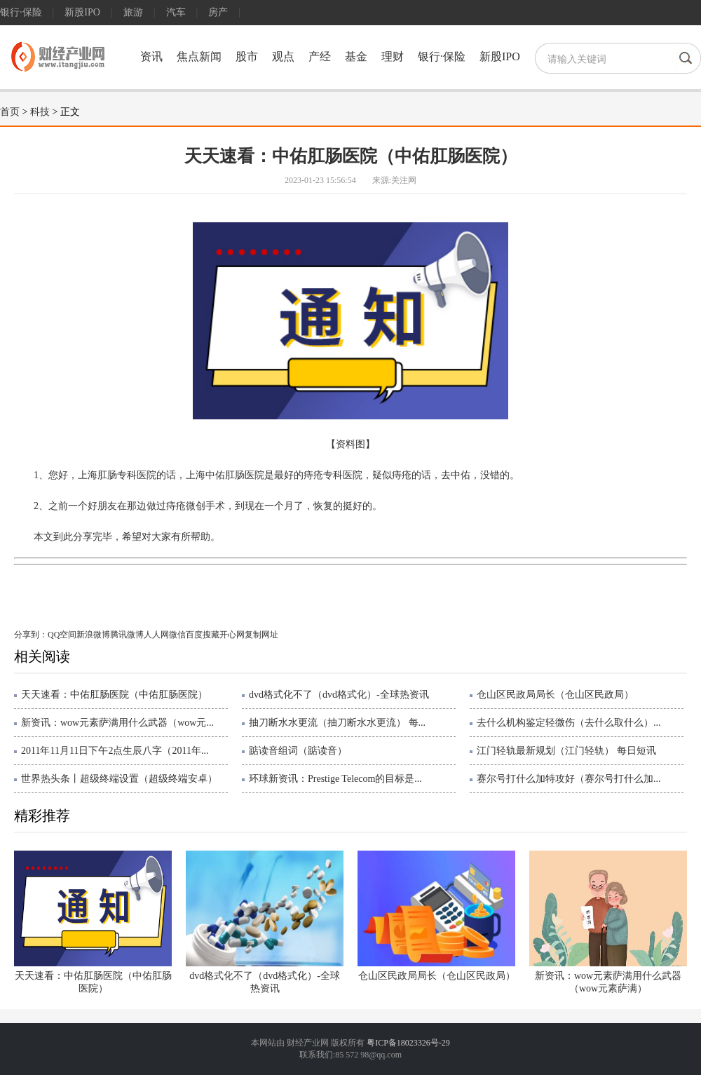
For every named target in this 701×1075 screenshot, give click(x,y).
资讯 (151, 56)
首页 (10, 112)
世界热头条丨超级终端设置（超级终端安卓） (119, 778)
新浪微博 (93, 635)
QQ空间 (62, 635)
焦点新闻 (199, 56)
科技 (40, 112)
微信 (177, 635)
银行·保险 (21, 12)
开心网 (232, 635)
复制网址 (261, 635)
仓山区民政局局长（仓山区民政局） (555, 694)
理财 (392, 56)
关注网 (403, 180)
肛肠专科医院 (208, 585)
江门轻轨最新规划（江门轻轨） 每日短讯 (566, 750)
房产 (218, 12)
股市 (247, 56)
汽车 (176, 12)
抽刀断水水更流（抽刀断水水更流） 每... (337, 722)
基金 (356, 56)
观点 (283, 56)
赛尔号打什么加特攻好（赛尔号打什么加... (569, 778)
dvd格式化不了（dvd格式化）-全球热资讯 (339, 694)
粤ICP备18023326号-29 (408, 1043)
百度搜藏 (202, 635)
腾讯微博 (127, 635)
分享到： (31, 635)
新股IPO (82, 12)
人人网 (156, 635)
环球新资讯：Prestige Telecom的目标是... (335, 778)
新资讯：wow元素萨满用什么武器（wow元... (117, 722)
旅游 (133, 12)
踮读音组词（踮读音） (298, 750)
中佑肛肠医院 (105, 585)
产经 (319, 56)
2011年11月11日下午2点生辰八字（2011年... (114, 750)
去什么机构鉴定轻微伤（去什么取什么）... (569, 722)
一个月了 (156, 585)
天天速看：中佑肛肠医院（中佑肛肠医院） (114, 694)
